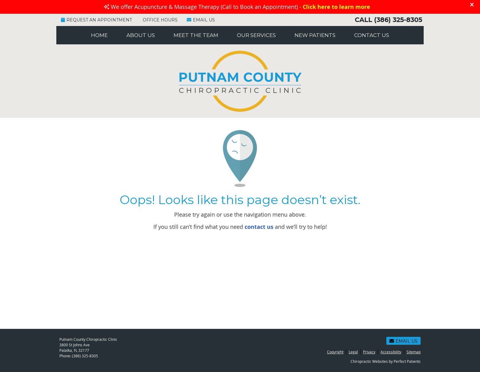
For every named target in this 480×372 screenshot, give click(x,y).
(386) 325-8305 (398, 20)
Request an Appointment (96, 20)
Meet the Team (196, 35)
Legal (353, 351)
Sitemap (414, 351)
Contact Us (371, 35)
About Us (140, 35)
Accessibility (391, 351)
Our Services (256, 35)
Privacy (369, 351)
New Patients (315, 35)
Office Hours (160, 20)
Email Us (201, 20)
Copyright (335, 351)
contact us (259, 227)
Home (99, 35)
